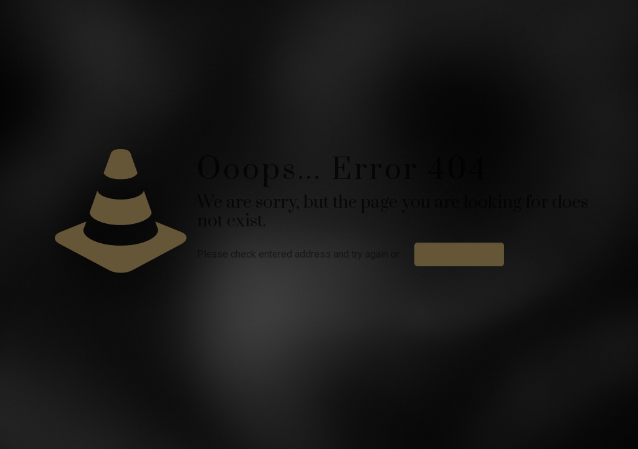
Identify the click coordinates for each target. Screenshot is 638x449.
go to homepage (459, 254)
